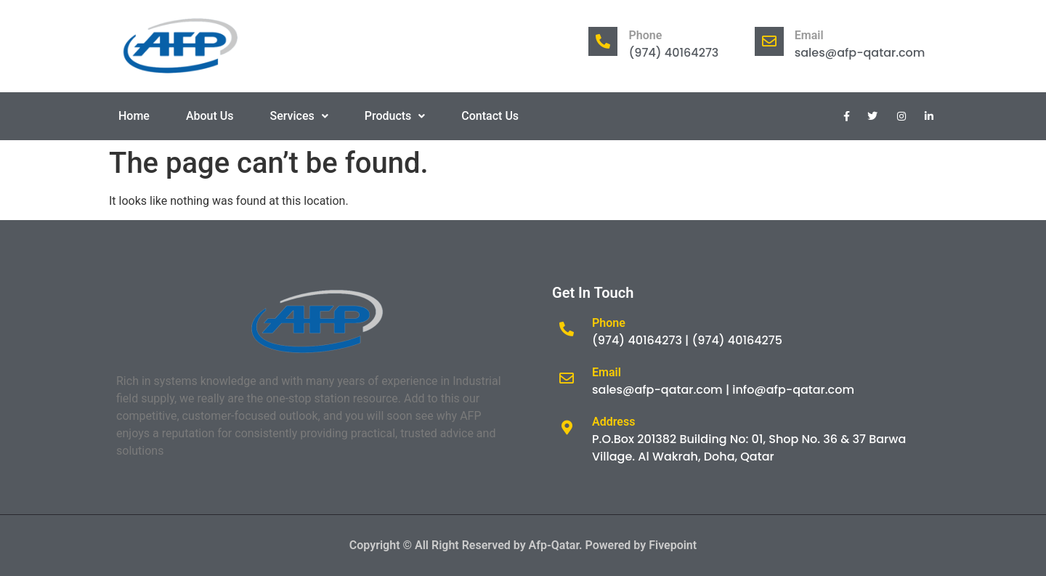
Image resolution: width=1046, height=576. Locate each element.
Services (299, 116)
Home (134, 116)
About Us (210, 116)
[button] (299, 116)
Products (395, 116)
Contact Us (490, 116)
